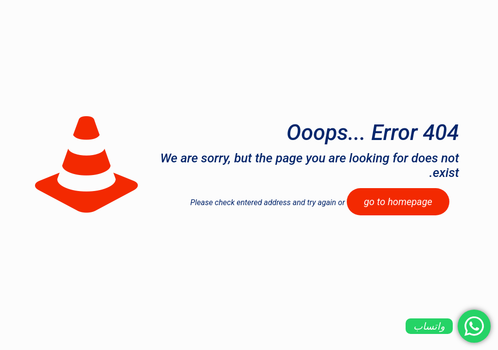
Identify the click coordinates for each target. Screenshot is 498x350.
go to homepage (398, 202)
